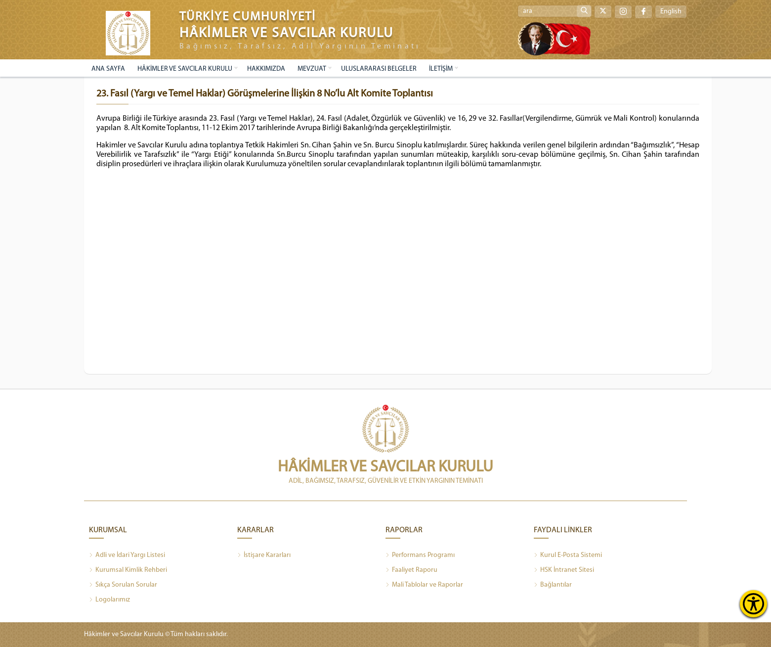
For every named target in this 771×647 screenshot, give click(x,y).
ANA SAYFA (108, 69)
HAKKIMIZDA (266, 69)
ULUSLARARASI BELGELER (379, 69)
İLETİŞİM (441, 69)
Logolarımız (109, 600)
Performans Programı (420, 555)
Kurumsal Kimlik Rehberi (128, 570)
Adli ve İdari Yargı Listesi (127, 555)
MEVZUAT (312, 69)
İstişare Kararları (264, 555)
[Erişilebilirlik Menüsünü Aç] (753, 603)
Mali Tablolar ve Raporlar (424, 585)
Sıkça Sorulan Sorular (123, 585)
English (671, 11)
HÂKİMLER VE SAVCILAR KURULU (184, 69)
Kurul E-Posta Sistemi (568, 555)
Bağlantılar (553, 585)
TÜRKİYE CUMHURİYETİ (247, 17)
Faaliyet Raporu (411, 570)
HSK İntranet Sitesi (564, 570)
